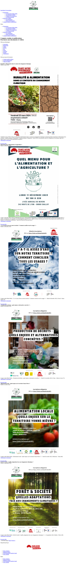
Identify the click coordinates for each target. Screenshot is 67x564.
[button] (6, 10)
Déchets (5, 47)
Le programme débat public (11, 13)
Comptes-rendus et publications (9, 21)
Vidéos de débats (6, 61)
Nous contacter (6, 550)
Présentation (5, 12)
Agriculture (5, 44)
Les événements (9, 19)
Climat (4, 46)
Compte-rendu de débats (8, 59)
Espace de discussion (10, 20)
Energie (4, 52)
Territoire (5, 51)
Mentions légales (6, 552)
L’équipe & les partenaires (11, 16)
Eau (4, 49)
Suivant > (13, 540)
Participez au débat (7, 18)
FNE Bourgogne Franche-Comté (10, 553)
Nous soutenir (6, 554)
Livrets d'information (7, 60)
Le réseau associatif (10, 17)
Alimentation (6, 53)
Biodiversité (5, 45)
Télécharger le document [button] (6, 140)
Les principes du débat (10, 14)
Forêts (4, 50)
